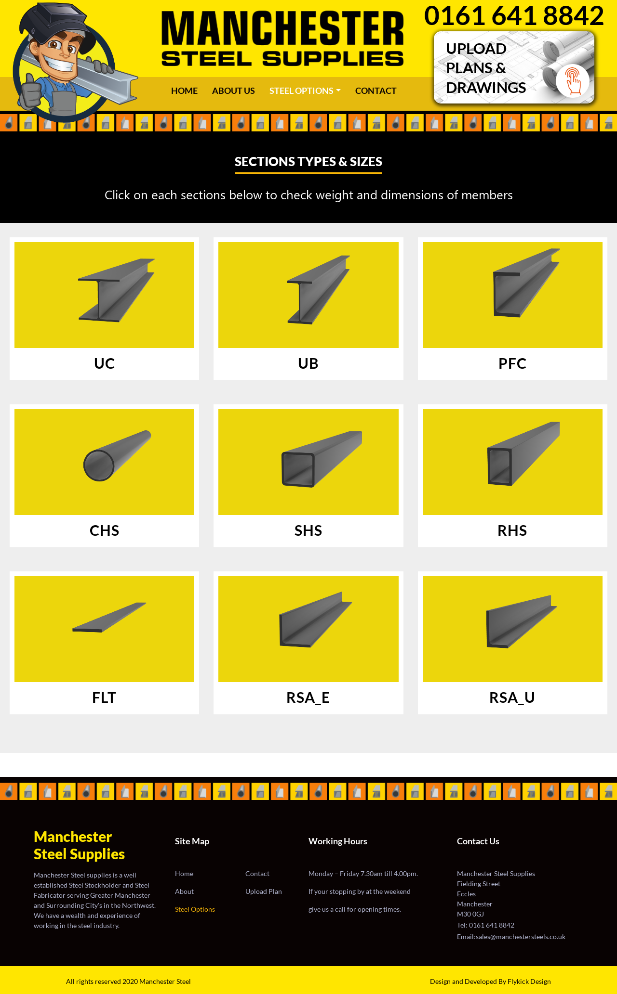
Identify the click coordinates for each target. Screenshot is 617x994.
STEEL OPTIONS (301, 90)
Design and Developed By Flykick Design (490, 981)
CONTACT (376, 90)
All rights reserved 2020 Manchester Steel (128, 981)
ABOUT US (233, 90)
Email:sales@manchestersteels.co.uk (511, 936)
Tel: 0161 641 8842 (485, 925)
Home (186, 90)
